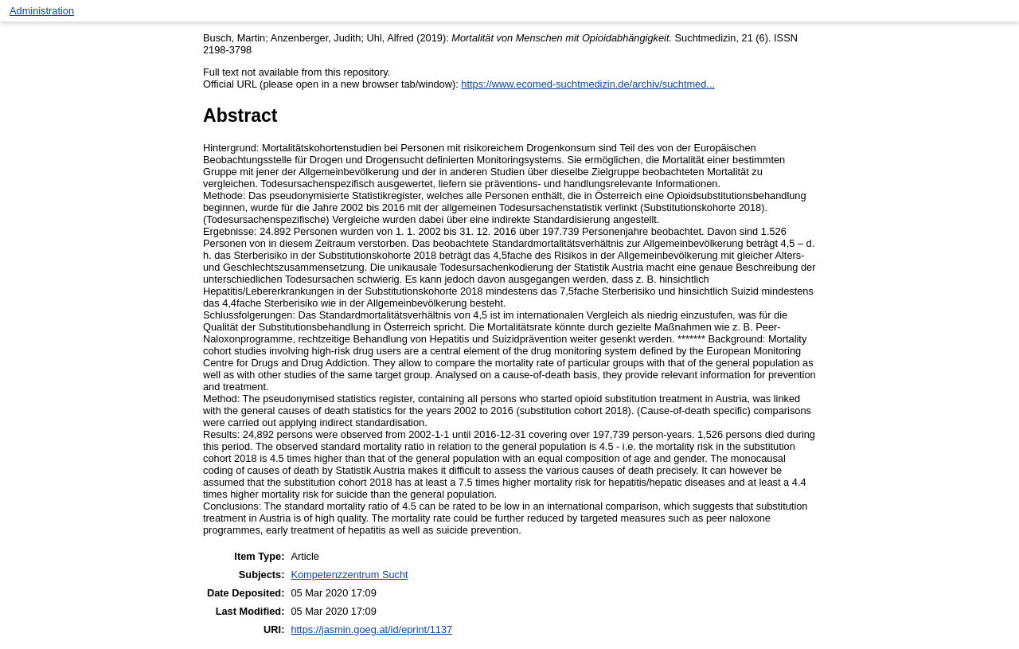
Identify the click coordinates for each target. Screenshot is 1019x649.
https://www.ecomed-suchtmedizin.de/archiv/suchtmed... (588, 84)
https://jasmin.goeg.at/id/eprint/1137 (371, 629)
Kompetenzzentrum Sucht (349, 575)
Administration (42, 11)
